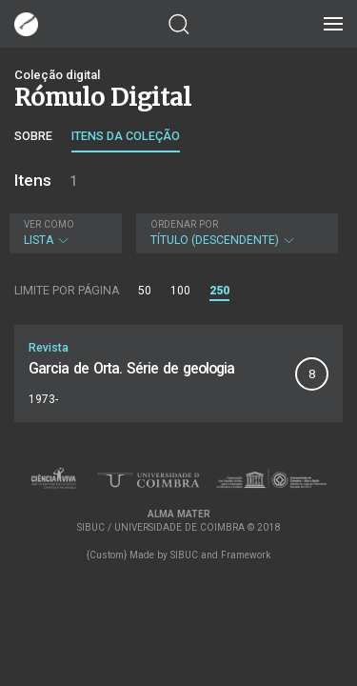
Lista (63, 233)
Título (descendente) (235, 233)
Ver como (49, 224)
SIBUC (184, 555)
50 (144, 290)
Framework (245, 555)
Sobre (33, 136)
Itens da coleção (125, 136)
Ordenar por (184, 224)
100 (180, 290)
